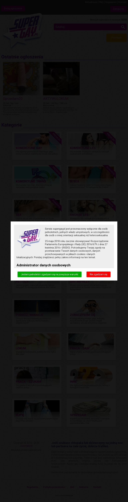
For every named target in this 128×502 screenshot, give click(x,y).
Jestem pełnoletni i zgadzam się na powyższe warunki (49, 274)
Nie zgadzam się (98, 274)
